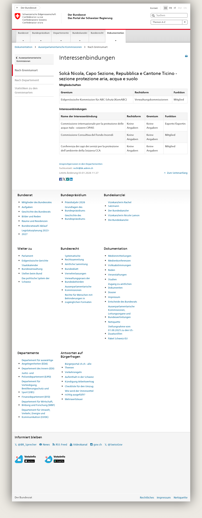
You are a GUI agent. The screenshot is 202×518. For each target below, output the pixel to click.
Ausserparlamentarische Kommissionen (60, 46)
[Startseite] (67, 18)
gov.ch (98, 444)
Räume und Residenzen (35, 221)
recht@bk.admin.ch (83, 168)
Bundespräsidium (41, 32)
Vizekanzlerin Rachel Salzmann (119, 204)
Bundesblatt (71, 268)
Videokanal (80, 444)
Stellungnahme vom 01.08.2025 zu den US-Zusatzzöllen (120, 330)
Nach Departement (27, 80)
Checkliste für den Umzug (79, 386)
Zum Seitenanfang (177, 172)
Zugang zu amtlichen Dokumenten (120, 285)
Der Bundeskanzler (118, 210)
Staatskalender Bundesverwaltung (32, 267)
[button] (153, 15)
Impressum (114, 297)
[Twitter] (64, 178)
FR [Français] (170, 7)
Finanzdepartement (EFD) (36, 396)
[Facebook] (61, 178)
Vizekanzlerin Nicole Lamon (124, 215)
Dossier (112, 292)
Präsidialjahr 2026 (75, 202)
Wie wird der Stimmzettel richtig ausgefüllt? (79, 392)
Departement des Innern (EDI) (38, 368)
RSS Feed (61, 444)
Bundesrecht (97, 32)
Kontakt (154, 8)
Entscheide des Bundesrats (122, 301)
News (46, 444)
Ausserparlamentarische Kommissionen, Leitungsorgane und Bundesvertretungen (121, 312)
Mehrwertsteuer (74, 399)
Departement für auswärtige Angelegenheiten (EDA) (37, 362)
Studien (112, 279)
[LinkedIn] (71, 178)
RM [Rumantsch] (180, 7)
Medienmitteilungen (119, 255)
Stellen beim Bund (32, 273)
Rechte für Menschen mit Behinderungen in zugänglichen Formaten (78, 298)
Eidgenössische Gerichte (35, 260)
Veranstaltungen (117, 274)
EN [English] (185, 7)
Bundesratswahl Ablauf (34, 225)
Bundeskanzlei (79, 32)
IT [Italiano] (175, 7)
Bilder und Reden (31, 216)
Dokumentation (116, 34)
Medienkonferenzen (119, 260)
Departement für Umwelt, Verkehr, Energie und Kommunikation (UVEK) (36, 413)
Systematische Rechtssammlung (74, 257)
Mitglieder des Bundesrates (37, 202)
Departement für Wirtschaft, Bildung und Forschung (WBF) (38, 403)
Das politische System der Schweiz (35, 280)
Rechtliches (147, 497)
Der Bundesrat (27, 8)
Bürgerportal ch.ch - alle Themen (78, 365)
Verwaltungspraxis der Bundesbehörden (77, 280)
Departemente (61, 32)
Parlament (27, 255)
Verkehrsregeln (73, 372)
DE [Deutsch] (165, 7)
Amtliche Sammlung (76, 264)
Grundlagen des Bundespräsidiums (75, 209)
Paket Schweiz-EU (118, 338)
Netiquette (114, 321)
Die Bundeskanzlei (118, 219)
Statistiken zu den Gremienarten (26, 90)
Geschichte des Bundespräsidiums (75, 217)
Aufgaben (27, 207)
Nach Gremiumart (26, 70)
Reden (111, 269)
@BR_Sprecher (27, 444)
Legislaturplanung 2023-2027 (35, 232)
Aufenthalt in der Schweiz (79, 376)
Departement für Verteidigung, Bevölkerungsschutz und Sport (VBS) (35, 387)
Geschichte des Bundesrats (36, 211)
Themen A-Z (169, 22)
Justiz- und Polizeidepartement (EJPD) (36, 375)
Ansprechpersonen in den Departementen (80, 164)
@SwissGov (115, 444)
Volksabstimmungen (119, 265)
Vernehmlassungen (75, 273)
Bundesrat (23, 32)
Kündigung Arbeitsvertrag (79, 381)
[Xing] (68, 178)
